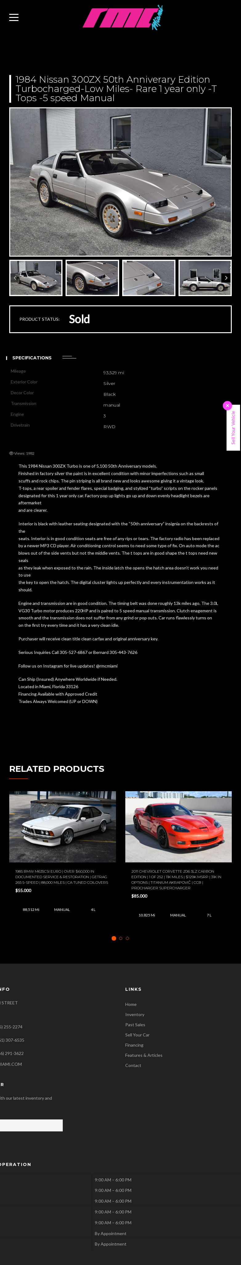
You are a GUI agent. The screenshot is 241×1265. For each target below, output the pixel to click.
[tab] (113, 938)
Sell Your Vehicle (233, 427)
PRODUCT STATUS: (39, 319)
